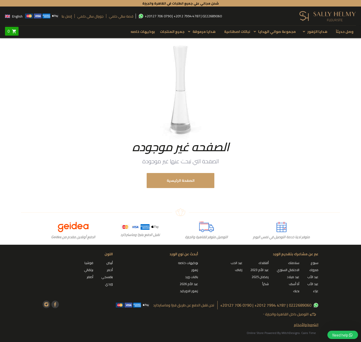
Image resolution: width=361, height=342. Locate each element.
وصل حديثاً (344, 31)
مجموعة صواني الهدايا (277, 31)
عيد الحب (236, 263)
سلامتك (293, 263)
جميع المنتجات (172, 31)
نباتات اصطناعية (237, 31)
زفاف (238, 270)
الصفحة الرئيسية (181, 180)
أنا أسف (294, 284)
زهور (194, 270)
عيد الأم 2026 (189, 284)
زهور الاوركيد (189, 291)
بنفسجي (107, 277)
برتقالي (88, 270)
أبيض (109, 263)
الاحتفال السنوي (288, 270)
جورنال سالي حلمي (90, 16)
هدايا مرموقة (204, 31)
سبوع (314, 263)
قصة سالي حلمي (121, 16)
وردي (109, 284)
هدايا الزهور (317, 31)
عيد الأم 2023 (259, 270)
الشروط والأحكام (306, 324)
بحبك (296, 291)
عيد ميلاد (293, 277)
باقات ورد (191, 277)
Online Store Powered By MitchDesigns (273, 333)
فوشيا (88, 263)
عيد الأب (312, 277)
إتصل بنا (67, 16)
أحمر (110, 270)
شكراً (265, 284)
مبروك (313, 270)
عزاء (315, 291)
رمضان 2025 (260, 277)
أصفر (90, 277)
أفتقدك (263, 263)
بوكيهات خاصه (143, 31)
